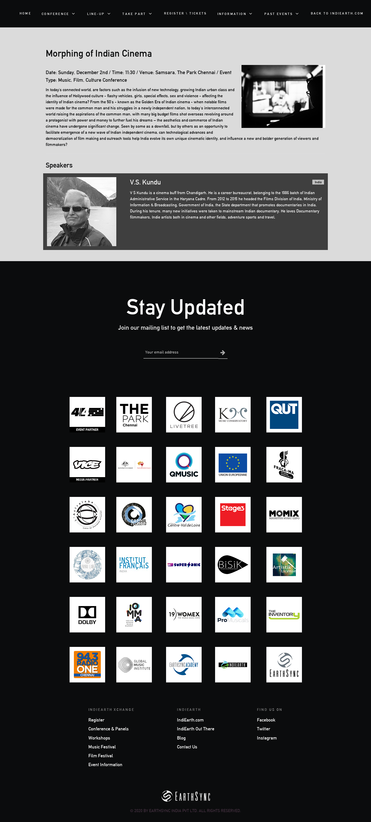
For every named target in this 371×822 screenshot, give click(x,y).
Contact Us (187, 746)
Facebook (266, 719)
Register (96, 719)
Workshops (99, 737)
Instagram (267, 737)
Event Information (105, 764)
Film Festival (100, 755)
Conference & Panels (108, 728)
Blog (181, 737)
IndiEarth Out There (195, 728)
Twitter (263, 728)
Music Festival (102, 746)
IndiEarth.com (190, 719)
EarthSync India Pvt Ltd (173, 810)
